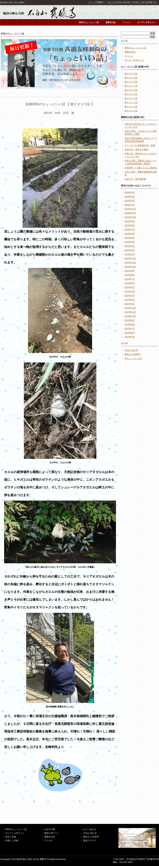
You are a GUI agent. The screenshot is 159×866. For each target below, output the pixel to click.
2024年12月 (130, 258)
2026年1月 (130, 205)
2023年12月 (130, 308)
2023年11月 (130, 312)
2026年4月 (130, 192)
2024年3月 (130, 295)
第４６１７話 (131, 86)
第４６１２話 (131, 106)
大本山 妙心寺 (131, 350)
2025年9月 (130, 221)
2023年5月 (130, 337)
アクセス (48, 840)
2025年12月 (130, 209)
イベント (127, 22)
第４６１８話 (131, 82)
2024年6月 (130, 283)
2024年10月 (130, 266)
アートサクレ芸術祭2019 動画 (140, 145)
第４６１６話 (131, 90)
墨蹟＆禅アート (51, 833)
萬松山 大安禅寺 (132, 354)
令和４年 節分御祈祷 (135, 179)
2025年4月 (130, 242)
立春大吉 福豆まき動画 (136, 149)
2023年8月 (130, 324)
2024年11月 (130, 262)
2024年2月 (130, 299)
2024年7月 (130, 279)
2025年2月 (130, 250)
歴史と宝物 (10, 836)
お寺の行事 (49, 829)
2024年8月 (130, 275)
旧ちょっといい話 (133, 358)
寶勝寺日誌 (49, 836)
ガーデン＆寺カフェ (146, 22)
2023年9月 (130, 320)
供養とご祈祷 (11, 840)
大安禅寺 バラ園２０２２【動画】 (141, 168)
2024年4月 (130, 291)
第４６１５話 (131, 94)
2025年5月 (130, 238)
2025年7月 (130, 229)
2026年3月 (130, 196)
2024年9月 (130, 271)
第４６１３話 (131, 102)
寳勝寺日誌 (111, 22)
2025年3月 (130, 246)
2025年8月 (130, 225)
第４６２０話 (131, 73)
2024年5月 (130, 287)
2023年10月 (130, 316)
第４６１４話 (131, 98)
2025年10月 (130, 217)
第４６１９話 (131, 77)
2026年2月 (130, 200)
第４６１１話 (131, 110)
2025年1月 (130, 254)
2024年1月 (130, 304)
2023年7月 (130, 328)
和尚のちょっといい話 (89, 22)
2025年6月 (130, 233)
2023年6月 (130, 332)
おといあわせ (89, 829)
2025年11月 (130, 213)
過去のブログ (89, 840)
